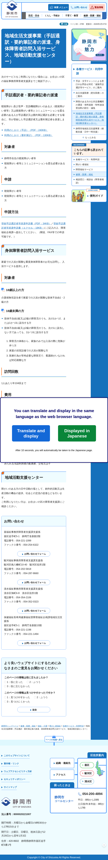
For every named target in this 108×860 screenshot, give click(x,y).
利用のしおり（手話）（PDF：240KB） (26, 130)
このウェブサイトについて (17, 755)
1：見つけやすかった (18, 697)
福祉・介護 (42, 726)
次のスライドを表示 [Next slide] (104, 15)
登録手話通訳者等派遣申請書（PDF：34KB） (26, 223)
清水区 (88, 781)
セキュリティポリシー (14, 779)
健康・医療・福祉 (84, 174)
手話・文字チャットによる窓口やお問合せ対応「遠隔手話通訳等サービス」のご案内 (90, 84)
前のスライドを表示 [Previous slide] (24, 15)
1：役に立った (15, 682)
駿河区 (88, 773)
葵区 (87, 765)
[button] (58, 7)
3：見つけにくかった (18, 701)
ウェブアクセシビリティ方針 (18, 771)
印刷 (65, 24)
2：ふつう (34, 682)
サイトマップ (10, 787)
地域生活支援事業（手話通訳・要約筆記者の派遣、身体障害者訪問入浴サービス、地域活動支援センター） (90, 118)
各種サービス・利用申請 (89, 71)
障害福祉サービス (84, 169)
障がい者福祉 (82, 164)
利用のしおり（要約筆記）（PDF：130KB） (28, 135)
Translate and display (31, 433)
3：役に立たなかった (18, 686)
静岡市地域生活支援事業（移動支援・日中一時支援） (90, 130)
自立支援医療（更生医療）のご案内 (90, 94)
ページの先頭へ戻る (54, 740)
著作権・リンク (11, 763)
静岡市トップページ (9, 726)
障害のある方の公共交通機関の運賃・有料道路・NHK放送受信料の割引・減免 (90, 104)
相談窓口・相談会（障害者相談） (90, 181)
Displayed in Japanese (77, 433)
